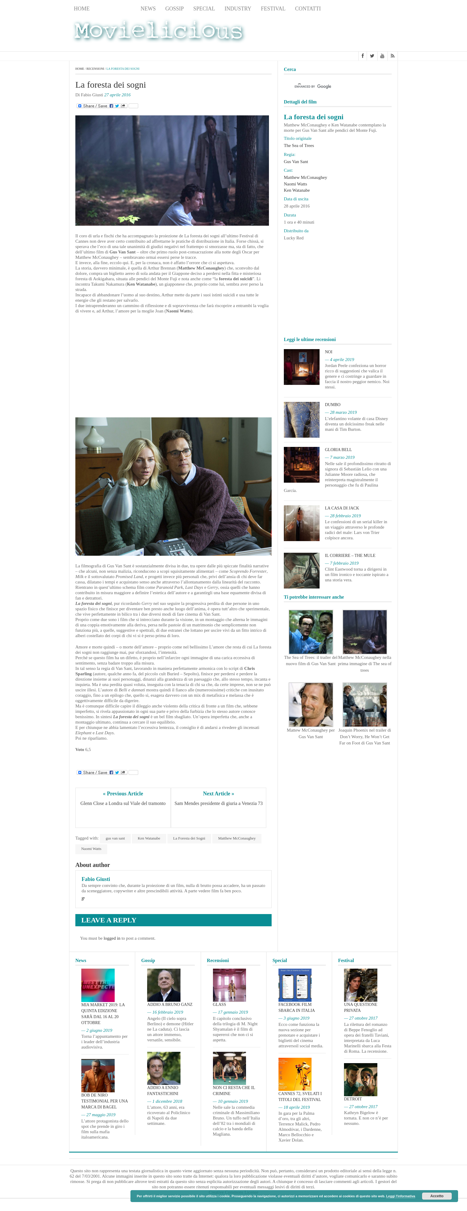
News (148, 9)
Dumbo (332, 404)
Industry (238, 9)
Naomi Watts (91, 849)
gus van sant (115, 838)
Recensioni (115, 9)
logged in (112, 938)
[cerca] (332, 86)
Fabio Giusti (96, 879)
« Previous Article (123, 793)
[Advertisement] (350, 33)
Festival (273, 9)
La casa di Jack (342, 508)
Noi (328, 352)
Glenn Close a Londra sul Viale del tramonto (123, 803)
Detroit (353, 1099)
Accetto (436, 1196)
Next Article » (218, 793)
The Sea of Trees (299, 145)
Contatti (308, 9)
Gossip (174, 9)
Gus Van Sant (296, 161)
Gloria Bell (338, 449)
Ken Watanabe (149, 838)
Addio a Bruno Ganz (169, 1004)
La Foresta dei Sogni (190, 838)
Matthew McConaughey (237, 838)
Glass (219, 1004)
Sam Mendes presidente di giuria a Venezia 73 (219, 803)
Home (82, 9)
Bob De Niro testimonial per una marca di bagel (104, 1101)
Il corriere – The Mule (350, 555)
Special (204, 9)
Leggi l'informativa (400, 1196)
